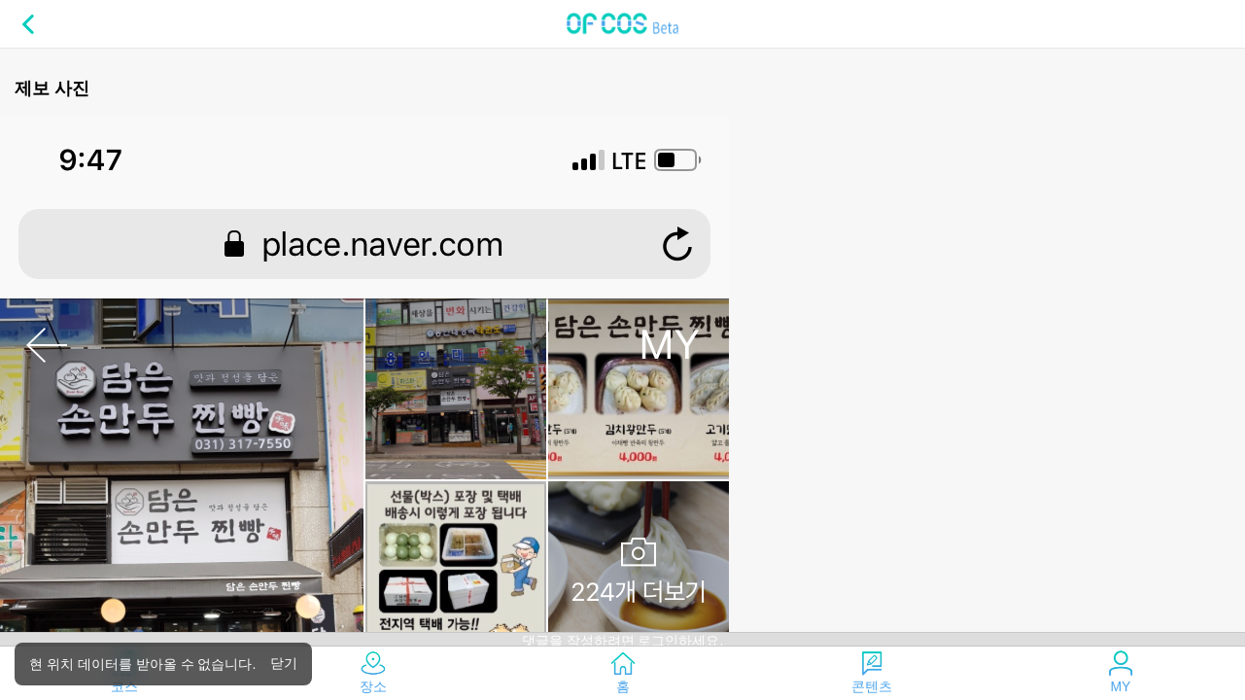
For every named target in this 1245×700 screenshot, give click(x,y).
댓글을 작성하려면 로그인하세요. (623, 640)
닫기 (283, 663)
